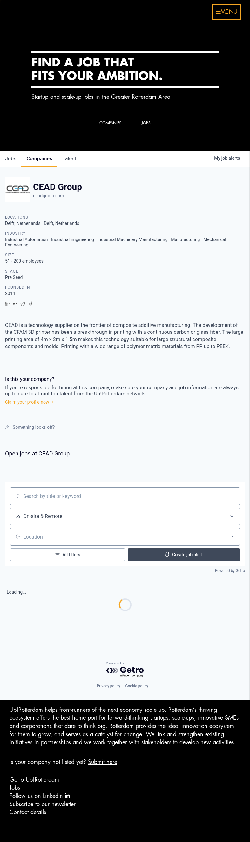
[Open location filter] (232, 537)
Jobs (15, 788)
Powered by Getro (230, 571)
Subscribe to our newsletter (43, 804)
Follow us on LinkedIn (40, 796)
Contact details (28, 812)
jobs (10, 159)
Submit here (102, 762)
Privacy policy (108, 686)
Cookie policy (136, 686)
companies (39, 159)
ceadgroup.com (48, 195)
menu (226, 12)
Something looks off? (30, 427)
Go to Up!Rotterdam (34, 780)
